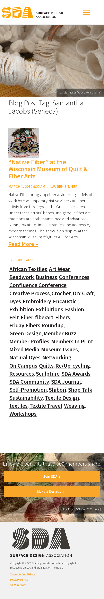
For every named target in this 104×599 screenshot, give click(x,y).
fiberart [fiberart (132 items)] (44, 317)
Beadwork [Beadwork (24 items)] (21, 277)
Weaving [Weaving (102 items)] (74, 405)
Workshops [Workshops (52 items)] (23, 413)
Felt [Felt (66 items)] (14, 317)
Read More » (23, 244)
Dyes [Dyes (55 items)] (15, 301)
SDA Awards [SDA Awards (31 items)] (75, 373)
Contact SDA (18, 585)
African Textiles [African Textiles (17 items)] (28, 269)
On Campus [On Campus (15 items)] (23, 365)
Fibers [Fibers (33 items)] (62, 317)
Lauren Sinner (63, 186)
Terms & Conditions (23, 574)
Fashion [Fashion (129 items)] (74, 309)
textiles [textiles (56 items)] (18, 405)
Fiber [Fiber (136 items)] (27, 317)
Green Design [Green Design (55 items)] (25, 333)
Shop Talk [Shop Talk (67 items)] (80, 389)
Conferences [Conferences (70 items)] (74, 277)
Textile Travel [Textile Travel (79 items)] (45, 405)
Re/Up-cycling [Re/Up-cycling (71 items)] (72, 365)
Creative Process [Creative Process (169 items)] (29, 293)
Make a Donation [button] (52, 491)
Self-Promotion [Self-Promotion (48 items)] (28, 389)
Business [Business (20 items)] (46, 277)
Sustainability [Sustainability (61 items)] (26, 397)
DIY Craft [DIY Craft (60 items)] (83, 293)
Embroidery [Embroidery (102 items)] (37, 301)
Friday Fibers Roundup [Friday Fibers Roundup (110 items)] (36, 325)
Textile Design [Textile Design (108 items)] (62, 397)
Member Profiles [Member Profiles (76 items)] (29, 341)
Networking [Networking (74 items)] (56, 357)
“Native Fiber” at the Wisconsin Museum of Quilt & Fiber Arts (48, 169)
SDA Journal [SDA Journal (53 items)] (66, 381)
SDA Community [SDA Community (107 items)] (29, 381)
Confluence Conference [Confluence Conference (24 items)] (38, 285)
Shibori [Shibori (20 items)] (57, 389)
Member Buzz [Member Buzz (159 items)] (60, 333)
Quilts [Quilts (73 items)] (46, 365)
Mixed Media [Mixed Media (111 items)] (24, 349)
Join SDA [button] (52, 476)
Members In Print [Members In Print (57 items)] (72, 341)
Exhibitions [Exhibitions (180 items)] (49, 309)
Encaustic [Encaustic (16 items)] (65, 301)
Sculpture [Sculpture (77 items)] (48, 373)
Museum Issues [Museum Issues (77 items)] (59, 349)
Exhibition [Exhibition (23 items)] (21, 309)
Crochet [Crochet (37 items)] (61, 293)
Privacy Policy (19, 580)
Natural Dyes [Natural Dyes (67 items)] (25, 357)
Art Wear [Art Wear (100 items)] (59, 269)
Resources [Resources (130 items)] (21, 373)
